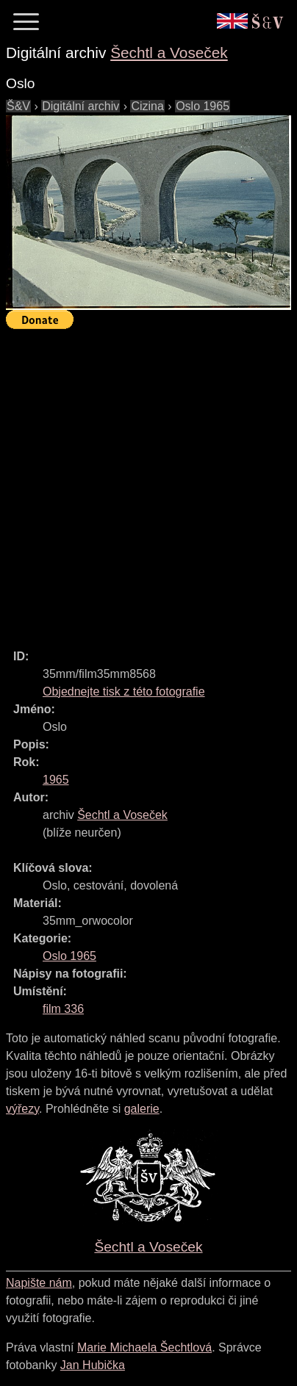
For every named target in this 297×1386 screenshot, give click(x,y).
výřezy (22, 1108)
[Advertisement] (148, 482)
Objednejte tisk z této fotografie (124, 691)
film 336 (63, 1009)
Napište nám (39, 1283)
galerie (142, 1108)
